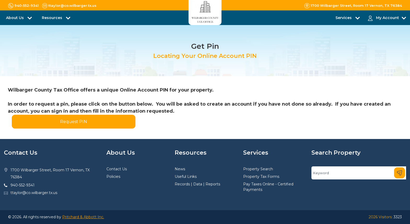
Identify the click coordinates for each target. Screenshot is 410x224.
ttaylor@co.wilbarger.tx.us (33, 192)
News (180, 169)
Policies (113, 176)
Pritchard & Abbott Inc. (83, 217)
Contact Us (116, 169)
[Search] (358, 172)
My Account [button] (387, 17)
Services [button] (344, 17)
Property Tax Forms (261, 176)
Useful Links (186, 176)
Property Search (258, 169)
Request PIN (73, 121)
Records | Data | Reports (197, 184)
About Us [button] (15, 17)
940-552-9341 (22, 185)
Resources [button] (52, 17)
